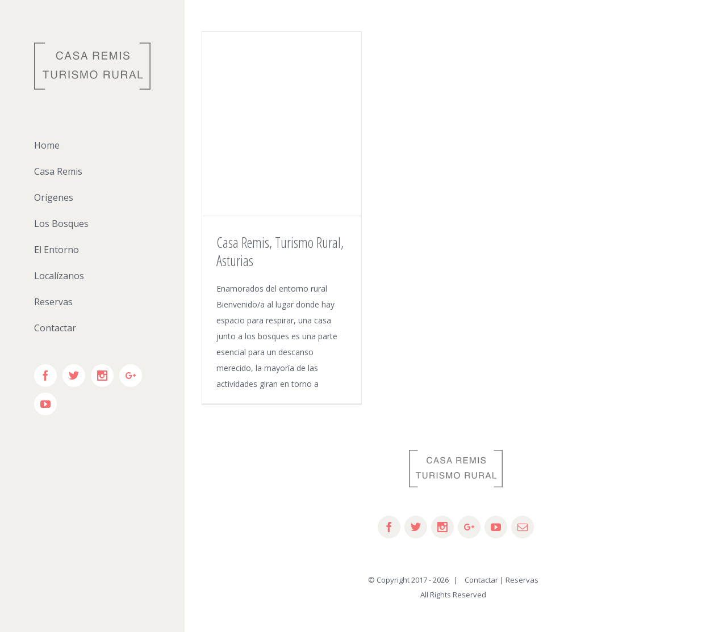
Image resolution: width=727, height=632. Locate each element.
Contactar (478, 580)
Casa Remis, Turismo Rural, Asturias (280, 251)
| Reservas (519, 580)
